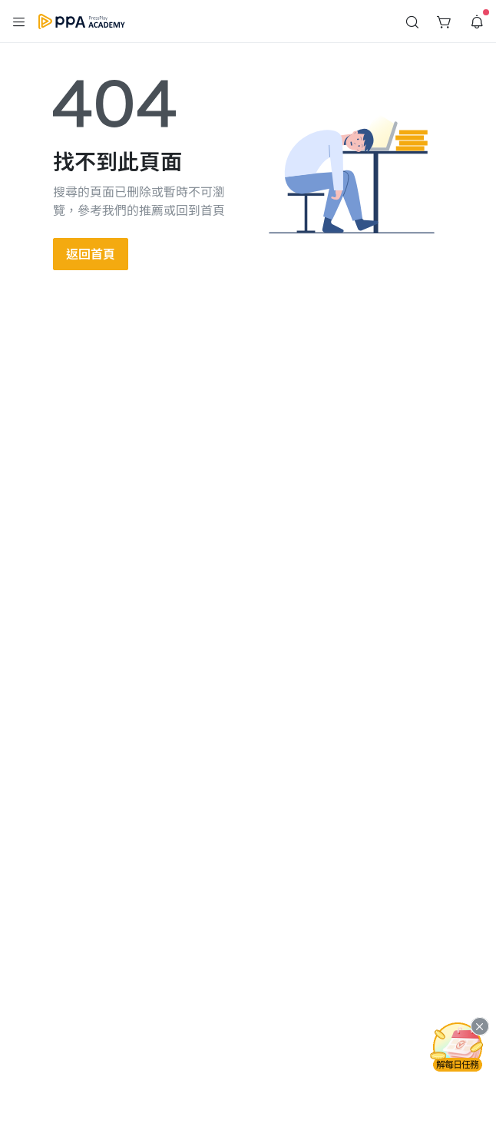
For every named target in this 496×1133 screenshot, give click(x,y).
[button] (19, 21)
